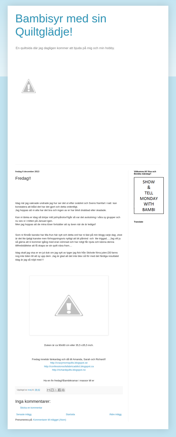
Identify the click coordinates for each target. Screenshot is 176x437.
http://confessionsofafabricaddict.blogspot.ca (69, 366)
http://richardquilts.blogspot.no (69, 369)
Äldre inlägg (115, 414)
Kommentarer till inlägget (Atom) (49, 419)
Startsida (70, 414)
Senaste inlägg (23, 414)
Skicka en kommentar (31, 407)
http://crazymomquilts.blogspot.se (69, 362)
